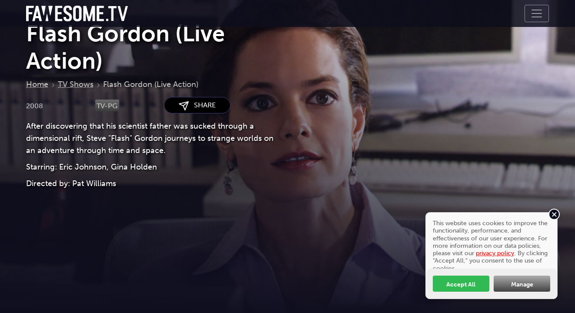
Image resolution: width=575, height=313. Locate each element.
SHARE (197, 105)
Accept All (460, 284)
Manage (522, 284)
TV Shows (76, 84)
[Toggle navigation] (537, 13)
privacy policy (495, 253)
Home (37, 84)
